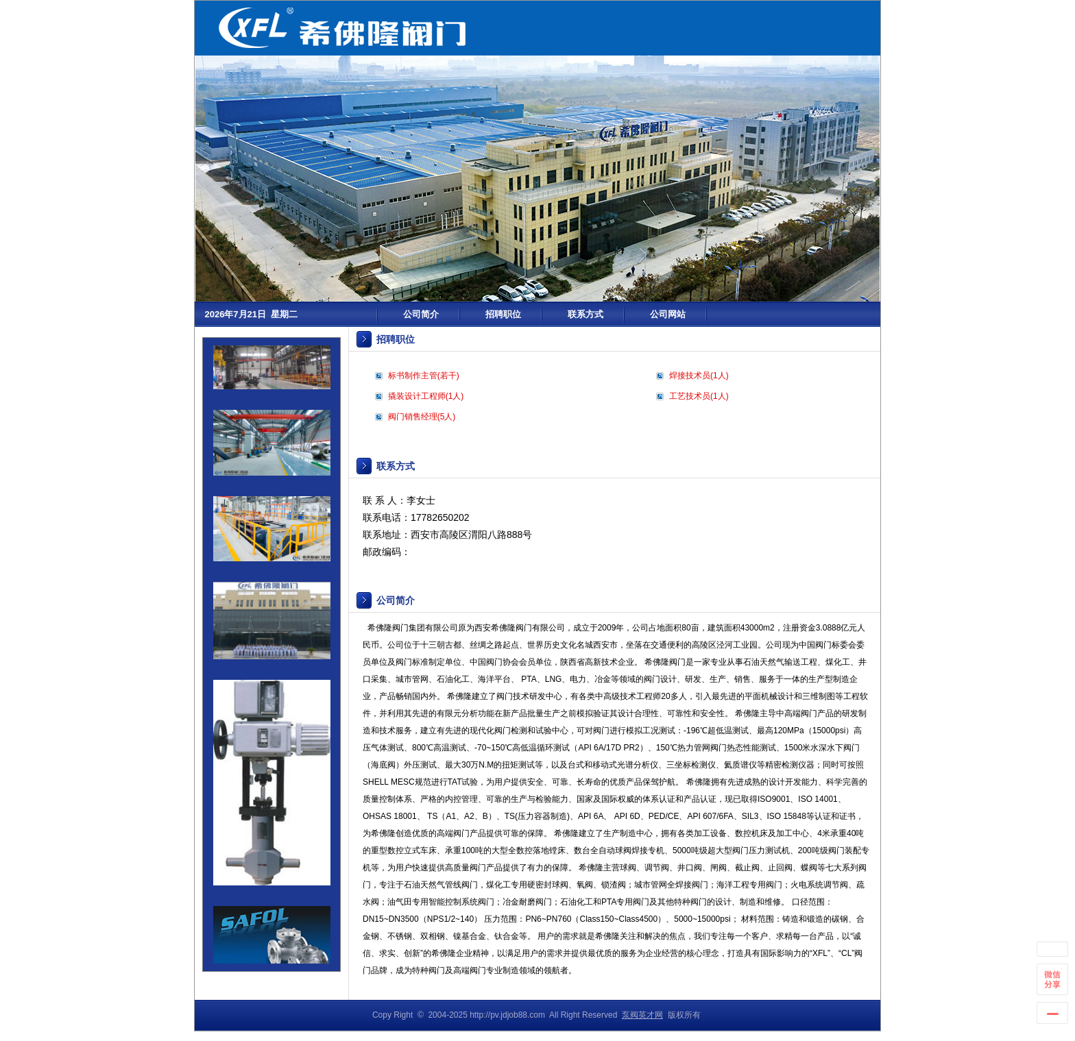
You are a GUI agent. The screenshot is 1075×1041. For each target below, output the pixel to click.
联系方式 (585, 314)
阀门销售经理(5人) (422, 416)
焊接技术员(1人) (699, 375)
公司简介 (421, 314)
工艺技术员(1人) (699, 396)
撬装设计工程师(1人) (426, 396)
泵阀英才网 (642, 1015)
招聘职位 (503, 314)
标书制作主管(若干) (423, 375)
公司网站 (668, 314)
